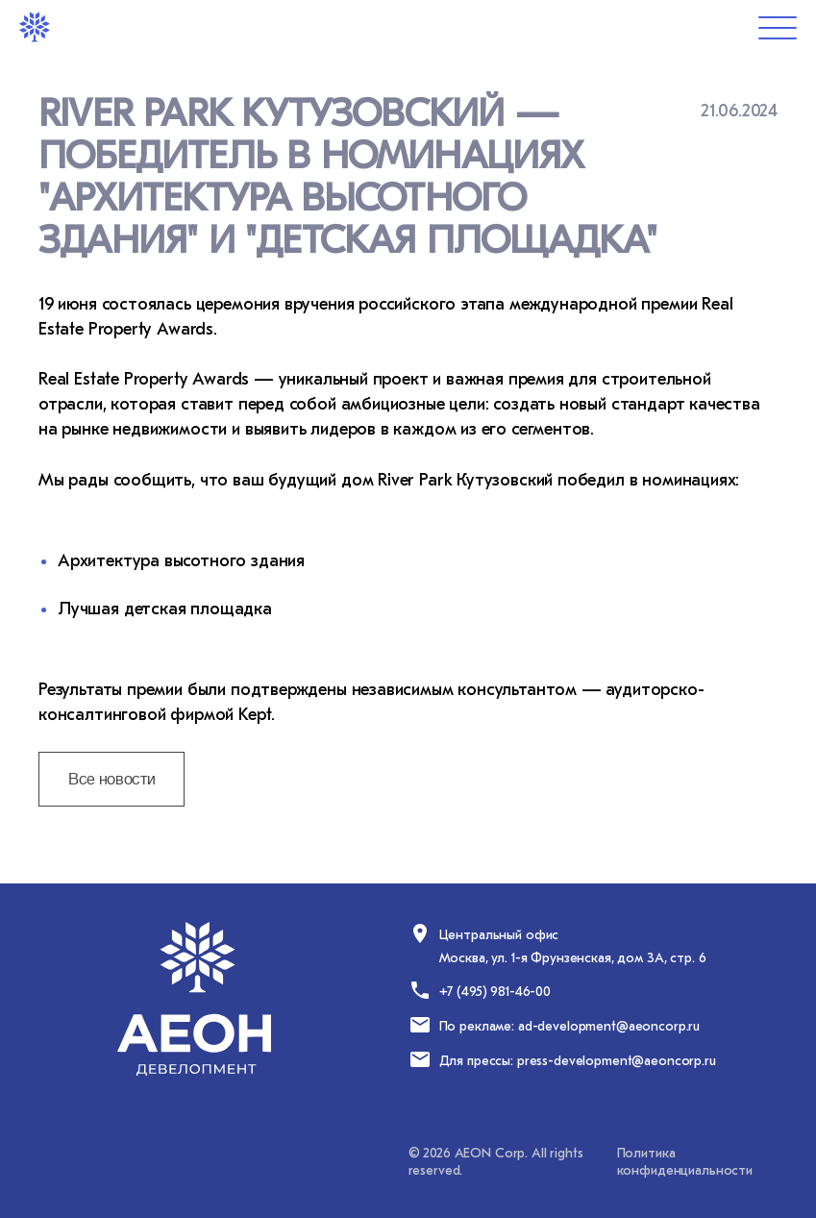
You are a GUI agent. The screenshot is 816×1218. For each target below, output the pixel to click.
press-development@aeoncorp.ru (616, 1061)
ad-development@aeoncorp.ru (609, 1026)
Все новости (111, 779)
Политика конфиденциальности (685, 1162)
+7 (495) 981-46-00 (495, 991)
